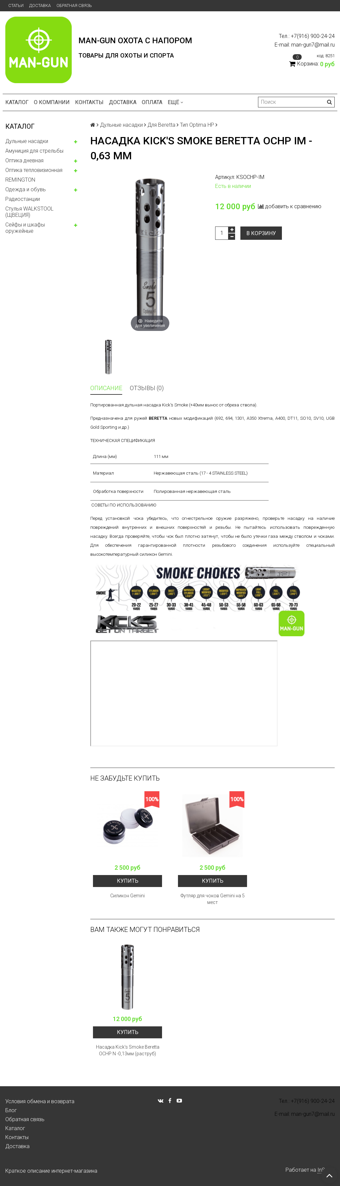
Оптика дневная (24, 160)
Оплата (152, 102)
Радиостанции (22, 199)
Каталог (17, 102)
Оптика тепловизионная (33, 170)
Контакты (89, 102)
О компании (52, 102)
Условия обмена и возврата (39, 1101)
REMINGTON (20, 180)
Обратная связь (74, 5)
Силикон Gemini (127, 895)
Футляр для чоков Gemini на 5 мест (213, 899)
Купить (127, 881)
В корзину (261, 233)
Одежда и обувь (25, 189)
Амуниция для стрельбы (34, 151)
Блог (11, 1110)
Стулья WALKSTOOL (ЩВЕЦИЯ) (29, 212)
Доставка (40, 5)
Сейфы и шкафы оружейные (25, 228)
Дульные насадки (26, 141)
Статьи (16, 5)
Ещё (175, 102)
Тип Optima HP (197, 125)
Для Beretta (161, 125)
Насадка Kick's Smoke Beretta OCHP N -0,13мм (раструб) (127, 1050)
